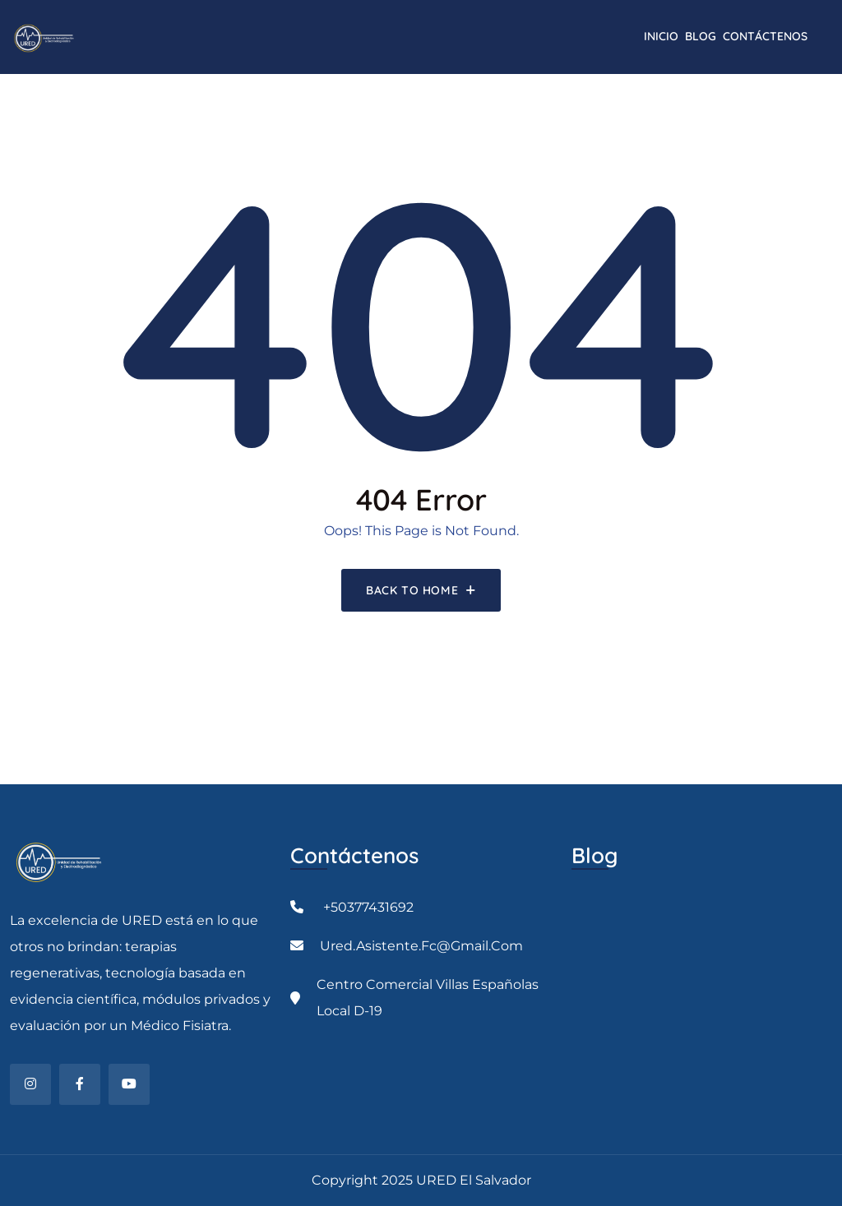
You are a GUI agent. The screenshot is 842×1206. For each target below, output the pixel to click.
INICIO (661, 36)
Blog (700, 36)
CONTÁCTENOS (765, 36)
